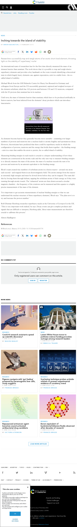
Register (43, 280)
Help (2, 480)
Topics (21, 467)
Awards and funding (53, 498)
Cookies (26, 480)
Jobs (14, 13)
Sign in (32, 280)
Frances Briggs (12, 388)
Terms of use (35, 480)
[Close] (28, 487)
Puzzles (31, 13)
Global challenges (53, 500)
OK (15, 513)
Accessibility (47, 480)
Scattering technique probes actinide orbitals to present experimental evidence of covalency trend (57, 381)
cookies (41, 518)
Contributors (38, 467)
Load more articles (38, 444)
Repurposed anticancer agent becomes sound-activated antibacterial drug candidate (15, 426)
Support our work (53, 503)
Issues (29, 467)
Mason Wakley (11, 341)
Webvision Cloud (44, 524)
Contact (9, 480)
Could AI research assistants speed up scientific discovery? (18, 336)
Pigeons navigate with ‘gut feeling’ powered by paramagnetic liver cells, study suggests (18, 381)
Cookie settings (15, 520)
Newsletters (7, 13)
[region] (15, 505)
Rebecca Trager (50, 343)
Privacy (18, 480)
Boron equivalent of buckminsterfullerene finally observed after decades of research (57, 426)
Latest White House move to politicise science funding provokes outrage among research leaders (56, 337)
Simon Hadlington (10, 44)
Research (5, 332)
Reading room (22, 13)
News (3, 35)
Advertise (13, 467)
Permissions (58, 480)
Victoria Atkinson (13, 432)
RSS (47, 467)
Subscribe (4, 467)
